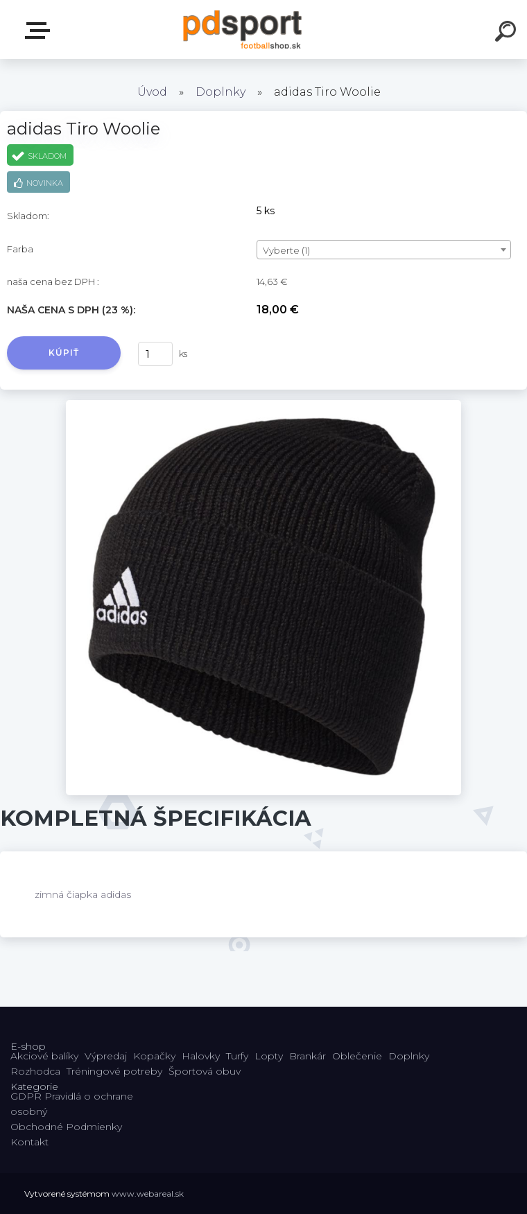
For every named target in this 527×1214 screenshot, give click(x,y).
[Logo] (243, 29)
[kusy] (155, 354)
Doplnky (220, 91)
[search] (507, 33)
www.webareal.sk (148, 1193)
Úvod (152, 91)
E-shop (40, 30)
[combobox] (384, 249)
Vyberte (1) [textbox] (286, 250)
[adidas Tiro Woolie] (263, 405)
